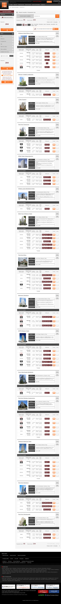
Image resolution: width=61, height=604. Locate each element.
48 (57, 364)
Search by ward (28, 4)
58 (57, 418)
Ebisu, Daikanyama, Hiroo (7, 569)
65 (57, 465)
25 (57, 176)
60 (57, 426)
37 (57, 281)
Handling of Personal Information (28, 561)
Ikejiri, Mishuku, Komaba (21, 572)
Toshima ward (25, 579)
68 (57, 475)
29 (57, 234)
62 (57, 434)
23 (57, 147)
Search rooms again (7, 29)
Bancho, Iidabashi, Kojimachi (31, 568)
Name (36, 25)
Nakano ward (19, 579)
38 (57, 284)
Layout (44, 24)
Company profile (6, 558)
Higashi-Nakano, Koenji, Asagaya (32, 572)
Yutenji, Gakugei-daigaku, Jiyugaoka (39, 570)
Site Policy (29, 562)
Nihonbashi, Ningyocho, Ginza (41, 569)
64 (57, 461)
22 (57, 144)
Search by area (21, 4)
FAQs (11, 4)
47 (57, 361)
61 (57, 430)
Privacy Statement (16, 561)
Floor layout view (26, 25)
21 (57, 119)
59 (57, 422)
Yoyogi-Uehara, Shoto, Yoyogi (18, 569)
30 (57, 237)
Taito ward (9, 579)
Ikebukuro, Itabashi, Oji (6, 573)
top (10, 7)
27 (57, 183)
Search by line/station (36, 4)
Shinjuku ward (20, 578)
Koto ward (4, 579)
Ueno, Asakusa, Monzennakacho (51, 572)
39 (57, 288)
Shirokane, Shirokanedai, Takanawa (44, 568)
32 (57, 244)
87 (57, 534)
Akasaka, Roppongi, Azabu (7, 568)
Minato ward (4, 578)
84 (57, 502)
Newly (32, 24)
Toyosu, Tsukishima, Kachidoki (16, 570)
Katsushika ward (11, 580)
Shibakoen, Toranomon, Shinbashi (19, 568)
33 (57, 247)
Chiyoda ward (32, 578)
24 (57, 151)
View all (38, 70)
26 (57, 180)
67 (57, 472)
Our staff (16, 558)
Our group (21, 558)
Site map (9, 561)
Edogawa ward (17, 580)
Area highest (53, 24)
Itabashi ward (37, 579)
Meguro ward (38, 578)
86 (57, 509)
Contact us (5, 561)
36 (57, 278)
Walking (32, 25)
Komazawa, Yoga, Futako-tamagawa (9, 572)
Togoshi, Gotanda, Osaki (27, 570)
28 (57, 208)
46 (57, 358)
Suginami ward (31, 579)
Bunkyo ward (26, 578)
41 (57, 316)
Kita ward (42, 579)
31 (57, 241)
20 (57, 94)
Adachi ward (4, 580)
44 (57, 350)
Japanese (43, 4)
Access (11, 558)
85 (57, 505)
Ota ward (56, 578)
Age (56, 24)
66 (57, 468)
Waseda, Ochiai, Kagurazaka (29, 569)
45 (57, 354)
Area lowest (48, 24)
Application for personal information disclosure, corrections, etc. (14, 562)
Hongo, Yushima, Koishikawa (53, 569)
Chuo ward (15, 578)
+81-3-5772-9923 (37, 1)
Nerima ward (47, 579)
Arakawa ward (53, 579)
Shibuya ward (9, 578)
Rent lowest (41, 24)
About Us (15, 4)
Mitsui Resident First (4, 5)
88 (57, 537)
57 (57, 392)
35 (57, 274)
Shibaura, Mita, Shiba (6, 570)
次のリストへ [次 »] (59, 19)
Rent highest (36, 24)
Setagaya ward (51, 578)
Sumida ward (13, 579)
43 (57, 325)
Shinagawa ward (44, 578)
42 (57, 320)
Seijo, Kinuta (42, 572)
